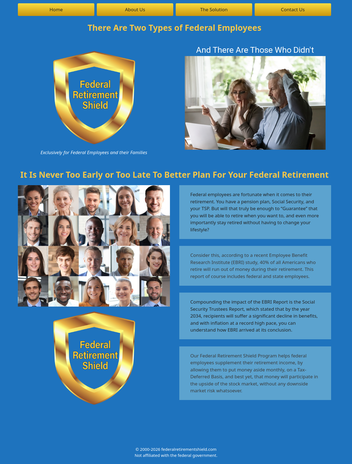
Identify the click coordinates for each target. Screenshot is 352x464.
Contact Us (293, 9)
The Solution (214, 9)
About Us (135, 9)
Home (56, 9)
